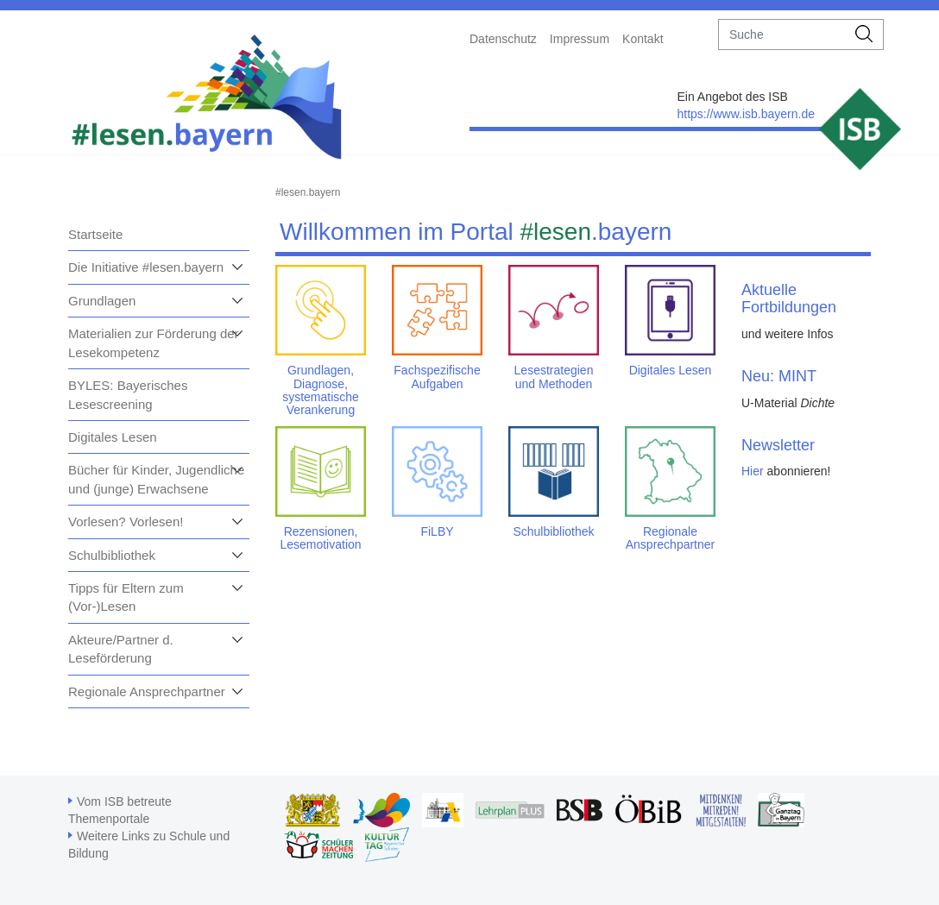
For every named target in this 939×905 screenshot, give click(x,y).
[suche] (782, 34)
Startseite (95, 234)
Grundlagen (101, 300)
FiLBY (436, 531)
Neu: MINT (778, 376)
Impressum (579, 39)
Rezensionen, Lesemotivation (320, 538)
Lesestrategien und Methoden (554, 376)
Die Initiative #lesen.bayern (146, 267)
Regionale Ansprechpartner (146, 691)
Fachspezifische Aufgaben (437, 376)
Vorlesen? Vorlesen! (125, 521)
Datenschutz (503, 39)
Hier (752, 471)
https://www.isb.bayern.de (746, 114)
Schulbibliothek (111, 555)
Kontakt (642, 39)
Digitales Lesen (112, 437)
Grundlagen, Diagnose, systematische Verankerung (320, 390)
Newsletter (778, 445)
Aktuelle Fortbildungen (788, 298)
